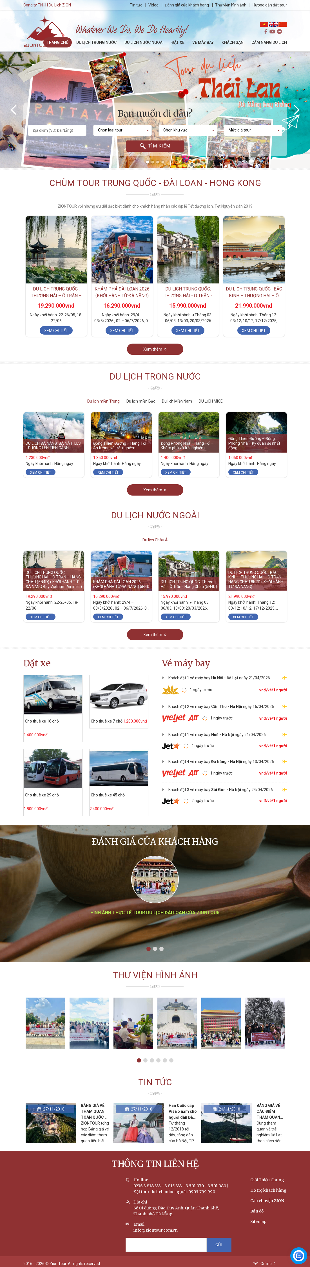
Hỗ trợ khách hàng (268, 1190)
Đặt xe (37, 663)
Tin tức (136, 5)
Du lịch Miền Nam (177, 401)
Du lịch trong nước (155, 377)
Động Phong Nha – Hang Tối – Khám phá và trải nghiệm (187, 445)
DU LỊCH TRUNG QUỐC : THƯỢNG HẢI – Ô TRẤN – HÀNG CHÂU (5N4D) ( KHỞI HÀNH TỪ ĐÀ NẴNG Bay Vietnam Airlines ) (54, 579)
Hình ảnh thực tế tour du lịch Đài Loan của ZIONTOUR (155, 913)
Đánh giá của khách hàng (187, 5)
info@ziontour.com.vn (155, 1230)
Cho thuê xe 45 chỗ (107, 795)
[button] (147, 162)
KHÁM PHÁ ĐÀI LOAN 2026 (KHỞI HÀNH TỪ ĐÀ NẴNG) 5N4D (122, 296)
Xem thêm (155, 349)
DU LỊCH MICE (211, 401)
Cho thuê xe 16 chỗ (41, 721)
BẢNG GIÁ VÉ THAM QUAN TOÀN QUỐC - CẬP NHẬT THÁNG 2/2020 (94, 1117)
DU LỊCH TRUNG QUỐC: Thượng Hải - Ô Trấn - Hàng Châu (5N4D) (188, 296)
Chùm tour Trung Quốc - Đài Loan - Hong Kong (155, 183)
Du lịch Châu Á (155, 540)
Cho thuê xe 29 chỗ (41, 795)
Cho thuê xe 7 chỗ (106, 721)
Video (153, 5)
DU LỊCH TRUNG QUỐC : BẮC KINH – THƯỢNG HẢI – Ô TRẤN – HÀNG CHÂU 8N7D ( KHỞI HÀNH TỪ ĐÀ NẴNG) (256, 579)
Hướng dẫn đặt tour (270, 5)
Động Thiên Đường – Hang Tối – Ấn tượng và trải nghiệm (121, 445)
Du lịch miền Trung (103, 401)
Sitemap (258, 1221)
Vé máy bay (186, 663)
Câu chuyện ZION (267, 1201)
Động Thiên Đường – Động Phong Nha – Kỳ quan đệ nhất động (254, 443)
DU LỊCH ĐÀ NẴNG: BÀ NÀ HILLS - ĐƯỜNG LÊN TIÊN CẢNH (53, 445)
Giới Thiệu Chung (267, 1180)
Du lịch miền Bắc (140, 401)
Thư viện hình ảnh (230, 5)
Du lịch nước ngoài (155, 515)
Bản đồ (257, 1211)
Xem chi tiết (56, 331)
